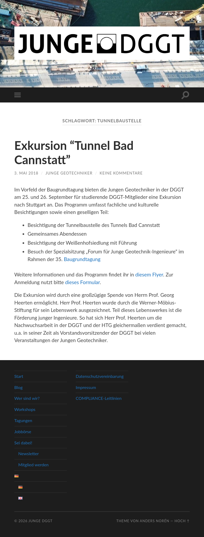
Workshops (25, 409)
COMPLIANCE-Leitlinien (99, 398)
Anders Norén (154, 521)
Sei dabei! (23, 442)
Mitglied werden (33, 464)
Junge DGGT (40, 521)
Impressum (86, 387)
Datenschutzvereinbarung (100, 376)
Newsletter (28, 453)
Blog (18, 387)
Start (18, 376)
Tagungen (23, 420)
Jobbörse (22, 431)
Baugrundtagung (82, 259)
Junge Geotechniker (68, 173)
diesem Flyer (149, 274)
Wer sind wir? (27, 398)
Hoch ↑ (182, 521)
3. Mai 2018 (26, 173)
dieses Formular (82, 282)
